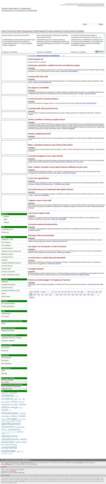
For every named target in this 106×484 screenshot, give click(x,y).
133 (100, 292)
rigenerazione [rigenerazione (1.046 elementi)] (9, 436)
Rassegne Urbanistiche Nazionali (11, 263)
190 (73, 294)
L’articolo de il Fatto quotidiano (69, 71)
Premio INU (5, 350)
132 (96, 292)
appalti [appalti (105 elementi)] (16, 396)
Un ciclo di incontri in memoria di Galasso (43, 99)
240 (92, 294)
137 (42, 294)
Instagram (6, 222)
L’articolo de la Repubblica (41, 195)
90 (78, 292)
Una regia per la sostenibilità (38, 88)
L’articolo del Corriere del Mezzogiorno (85, 103)
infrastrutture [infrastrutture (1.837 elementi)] (9, 413)
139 (50, 294)
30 (59, 292)
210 (81, 294)
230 (88, 294)
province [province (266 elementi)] (20, 432)
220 (84, 294)
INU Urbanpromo (6, 363)
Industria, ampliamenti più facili (39, 134)
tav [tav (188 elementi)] (22, 451)
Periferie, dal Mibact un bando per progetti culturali (46, 119)
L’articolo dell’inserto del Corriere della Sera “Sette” (75, 275)
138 (46, 294)
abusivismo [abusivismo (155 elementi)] (4, 393)
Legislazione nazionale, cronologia (11, 337)
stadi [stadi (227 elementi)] (18, 451)
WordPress (13, 471)
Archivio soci (5, 232)
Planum (4, 293)
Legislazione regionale (8, 340)
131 (92, 292)
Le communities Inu (7, 248)
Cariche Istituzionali (54, 31)
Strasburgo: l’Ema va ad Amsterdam (41, 235)
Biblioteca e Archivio (7, 254)
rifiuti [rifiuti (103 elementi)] (8, 434)
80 (75, 292)
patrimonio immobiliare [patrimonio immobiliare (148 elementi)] (8, 421)
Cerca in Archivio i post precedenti (11, 386)
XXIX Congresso (6, 242)
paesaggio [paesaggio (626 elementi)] (12, 418)
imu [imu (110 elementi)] (10, 410)
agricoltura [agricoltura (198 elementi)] (13, 393)
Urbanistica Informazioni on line (11, 290)
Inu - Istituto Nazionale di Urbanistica (46, 56)
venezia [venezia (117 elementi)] (10, 453)
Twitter (5, 219)
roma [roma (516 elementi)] (18, 442)
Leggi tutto (12, 45)
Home (4, 31)
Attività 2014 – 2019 (7, 239)
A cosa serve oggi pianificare (38, 178)
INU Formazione (6, 357)
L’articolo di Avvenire (90, 93)
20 (56, 292)
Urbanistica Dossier (7, 287)
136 (38, 294)
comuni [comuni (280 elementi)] (21, 402)
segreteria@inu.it (79, 462)
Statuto (19, 31)
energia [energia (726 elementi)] (14, 407)
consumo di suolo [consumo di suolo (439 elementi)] (9, 404)
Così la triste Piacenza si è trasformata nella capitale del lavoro (50, 189)
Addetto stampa (6, 313)
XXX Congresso (6, 245)
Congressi (4, 260)
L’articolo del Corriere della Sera (42, 82)
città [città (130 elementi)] (19, 399)
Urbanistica (5, 282)
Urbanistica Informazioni (8, 284)
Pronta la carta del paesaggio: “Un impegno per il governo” (49, 280)
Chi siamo (11, 31)
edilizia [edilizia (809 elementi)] (5, 407)
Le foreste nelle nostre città (38, 76)
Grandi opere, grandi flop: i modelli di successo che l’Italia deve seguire (54, 65)
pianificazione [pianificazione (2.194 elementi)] (11, 423)
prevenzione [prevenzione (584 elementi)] (7, 427)
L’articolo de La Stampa (69, 173)
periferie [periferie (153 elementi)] (18, 421)
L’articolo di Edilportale (68, 128)
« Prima (42, 292)
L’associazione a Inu (7, 229)
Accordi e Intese (6, 269)
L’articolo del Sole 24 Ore (59, 241)
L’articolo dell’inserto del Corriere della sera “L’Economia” (66, 162)
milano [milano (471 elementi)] (14, 416)
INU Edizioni (5, 360)
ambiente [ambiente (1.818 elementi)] (7, 395)
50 (65, 292)
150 (57, 294)
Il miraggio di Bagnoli (35, 269)
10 (53, 292)
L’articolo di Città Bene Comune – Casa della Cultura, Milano (52, 184)
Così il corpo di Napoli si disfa (39, 213)
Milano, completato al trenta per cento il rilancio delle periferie (50, 145)
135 (34, 294)
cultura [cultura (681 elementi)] (22, 404)
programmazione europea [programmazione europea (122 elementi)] (8, 432)
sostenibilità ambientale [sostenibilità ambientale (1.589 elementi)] (9, 449)
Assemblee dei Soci (7, 257)
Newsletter (80, 31)
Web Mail (4, 373)
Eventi (72, 31)
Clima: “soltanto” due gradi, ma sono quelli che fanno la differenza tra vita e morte (57, 167)
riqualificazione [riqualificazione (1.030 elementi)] (10, 439)
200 (76, 294)
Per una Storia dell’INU (8, 303)
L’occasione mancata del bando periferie (42, 224)
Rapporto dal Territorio (8, 330)
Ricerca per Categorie (7, 380)
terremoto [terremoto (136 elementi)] (4, 453)
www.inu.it (81, 479)
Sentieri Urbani (6, 296)
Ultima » (32, 297)
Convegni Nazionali (7, 266)
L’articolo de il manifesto (64, 252)
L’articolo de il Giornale (54, 263)
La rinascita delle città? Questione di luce (43, 108)
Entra (3, 370)
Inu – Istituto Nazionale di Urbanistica (16, 460)
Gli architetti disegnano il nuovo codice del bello (45, 156)
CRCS (3, 323)
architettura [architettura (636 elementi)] (7, 398)
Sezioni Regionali (40, 31)
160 (61, 294)
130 (89, 292)
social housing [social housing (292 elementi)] (11, 445)
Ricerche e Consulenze (8, 272)
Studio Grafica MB (19, 472)
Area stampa (5, 316)
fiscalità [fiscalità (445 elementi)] (4, 410)
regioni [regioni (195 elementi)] (3, 434)
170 (65, 294)
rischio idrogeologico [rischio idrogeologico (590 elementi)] (14, 440)
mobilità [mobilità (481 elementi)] (22, 416)
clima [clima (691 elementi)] (14, 401)
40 (62, 292)
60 (69, 292)
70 (72, 292)
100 (82, 292)
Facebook (6, 216)
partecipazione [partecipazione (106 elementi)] (22, 419)
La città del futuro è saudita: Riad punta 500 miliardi (46, 258)
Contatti (65, 31)
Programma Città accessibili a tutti (11, 251)
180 (69, 294)
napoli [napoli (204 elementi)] (3, 419)
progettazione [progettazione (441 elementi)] (14, 429)
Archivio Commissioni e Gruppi (10, 274)
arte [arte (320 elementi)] (15, 399)
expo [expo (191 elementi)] (21, 408)
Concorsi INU (5, 347)
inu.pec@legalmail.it (7, 464)
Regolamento (27, 31)
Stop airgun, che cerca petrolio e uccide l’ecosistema (47, 246)
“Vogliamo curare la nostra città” (40, 200)
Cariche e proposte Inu (8, 306)
